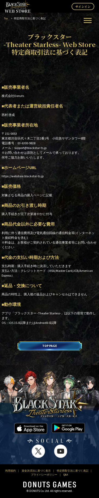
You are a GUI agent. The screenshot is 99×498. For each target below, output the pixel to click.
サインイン (83, 6)
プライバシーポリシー (44, 475)
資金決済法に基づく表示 (36, 471)
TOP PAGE (49, 346)
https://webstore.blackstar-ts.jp (23, 176)
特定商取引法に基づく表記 (72, 471)
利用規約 (10, 471)
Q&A (65, 475)
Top (6, 18)
